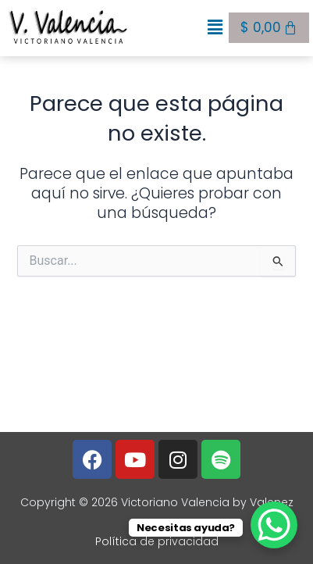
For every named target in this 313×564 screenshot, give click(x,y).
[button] (215, 28)
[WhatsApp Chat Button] (274, 525)
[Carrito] (269, 27)
